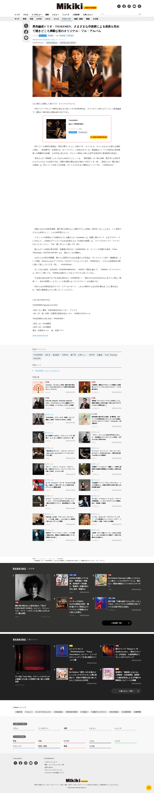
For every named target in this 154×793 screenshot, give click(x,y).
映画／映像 (78, 18)
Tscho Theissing (111, 355)
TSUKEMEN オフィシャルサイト (47, 370)
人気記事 (76, 14)
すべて (17, 18)
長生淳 (47, 355)
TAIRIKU (65, 355)
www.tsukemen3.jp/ (40, 335)
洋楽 (31, 18)
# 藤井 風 (19, 712)
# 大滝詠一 (84, 712)
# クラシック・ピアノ (68, 43)
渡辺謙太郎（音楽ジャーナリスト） (55, 40)
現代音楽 (50, 35)
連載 (47, 14)
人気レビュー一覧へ (126, 691)
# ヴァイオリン (52, 43)
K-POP (39, 18)
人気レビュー (88, 14)
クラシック (66, 18)
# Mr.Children (114, 712)
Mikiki (34, 558)
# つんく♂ (28, 712)
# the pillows (58, 712)
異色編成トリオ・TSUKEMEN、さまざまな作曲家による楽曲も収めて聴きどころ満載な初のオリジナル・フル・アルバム (70, 560)
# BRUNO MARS (71, 712)
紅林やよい (82, 355)
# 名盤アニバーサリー (98, 712)
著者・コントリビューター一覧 (54, 764)
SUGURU (37, 358)
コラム (25, 14)
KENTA (92, 355)
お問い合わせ (48, 767)
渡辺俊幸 (56, 355)
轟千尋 (73, 355)
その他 (95, 18)
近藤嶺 (99, 355)
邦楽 (24, 18)
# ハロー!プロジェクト (43, 712)
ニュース (65, 14)
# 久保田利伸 (126, 712)
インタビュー (37, 14)
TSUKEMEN (38, 355)
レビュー (55, 14)
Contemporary (83, 132)
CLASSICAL (72, 132)
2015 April (70, 35)
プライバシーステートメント (53, 770)
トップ (17, 14)
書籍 (88, 18)
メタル (47, 18)
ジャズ (56, 18)
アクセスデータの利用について (54, 772)
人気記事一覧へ (117, 623)
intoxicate (62, 35)
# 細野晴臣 (137, 712)
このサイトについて (50, 762)
